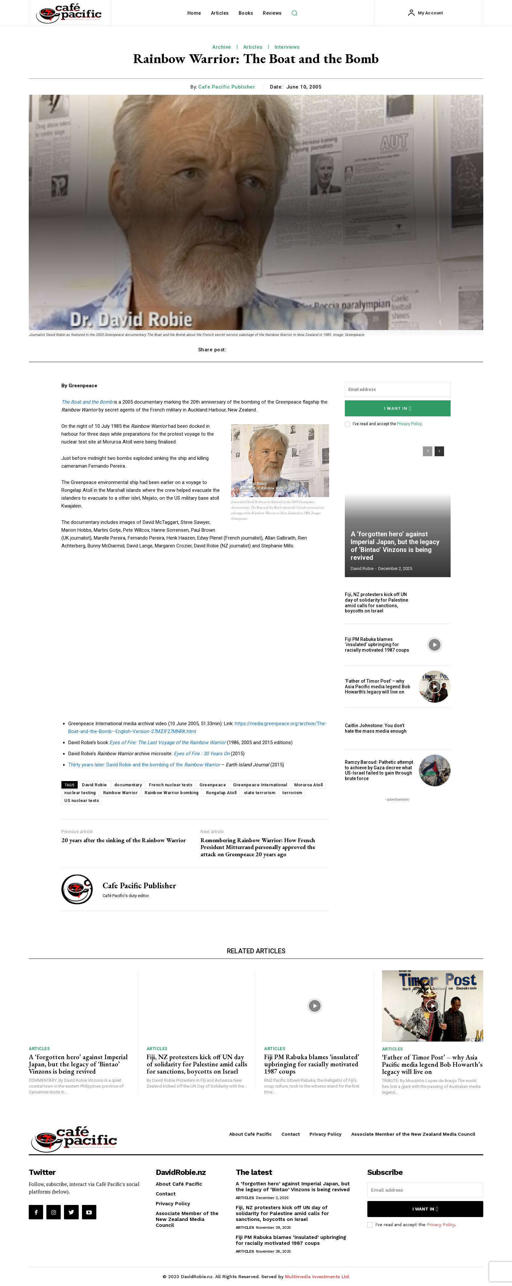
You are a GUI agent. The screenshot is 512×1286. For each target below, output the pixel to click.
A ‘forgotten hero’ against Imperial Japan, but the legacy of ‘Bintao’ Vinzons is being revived (395, 545)
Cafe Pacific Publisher (226, 87)
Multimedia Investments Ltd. (317, 1276)
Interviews (287, 47)
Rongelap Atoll (221, 792)
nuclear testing (80, 792)
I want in (398, 408)
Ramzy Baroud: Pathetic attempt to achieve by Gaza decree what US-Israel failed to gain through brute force (379, 770)
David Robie (94, 784)
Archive (221, 47)
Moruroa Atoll (308, 784)
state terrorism (260, 792)
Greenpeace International (260, 784)
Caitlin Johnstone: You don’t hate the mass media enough (376, 728)
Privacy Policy (409, 424)
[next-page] (439, 451)
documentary (128, 784)
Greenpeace (213, 784)
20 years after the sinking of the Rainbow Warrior (123, 840)
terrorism (292, 792)
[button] (294, 13)
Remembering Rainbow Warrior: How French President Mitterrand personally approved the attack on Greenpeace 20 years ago (257, 847)
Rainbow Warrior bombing (172, 792)
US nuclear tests (81, 800)
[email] (398, 389)
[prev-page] (427, 451)
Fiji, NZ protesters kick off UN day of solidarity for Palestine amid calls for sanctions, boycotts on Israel (376, 602)
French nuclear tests (170, 784)
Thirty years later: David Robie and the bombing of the (144, 765)
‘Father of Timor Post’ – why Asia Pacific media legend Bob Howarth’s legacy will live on (377, 686)
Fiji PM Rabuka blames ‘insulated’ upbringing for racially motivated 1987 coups (377, 645)
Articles (253, 47)
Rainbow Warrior (120, 792)
